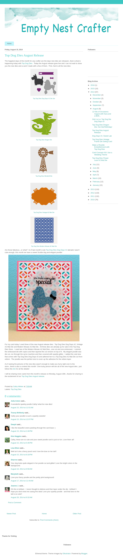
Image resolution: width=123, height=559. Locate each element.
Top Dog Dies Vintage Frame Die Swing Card (102, 140)
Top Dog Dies (27, 63)
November (97, 98)
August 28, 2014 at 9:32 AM (21, 497)
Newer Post (11, 514)
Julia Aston (15, 401)
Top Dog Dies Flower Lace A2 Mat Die (100, 159)
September (97, 105)
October (96, 102)
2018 (93, 85)
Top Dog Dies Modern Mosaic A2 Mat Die (44, 246)
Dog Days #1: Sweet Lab (102, 136)
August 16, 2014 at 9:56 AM (21, 469)
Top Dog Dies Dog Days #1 (56, 250)
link (14, 369)
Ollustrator (67, 554)
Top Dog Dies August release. (33, 376)
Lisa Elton (15, 448)
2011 (93, 196)
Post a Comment (14, 503)
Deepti (13, 424)
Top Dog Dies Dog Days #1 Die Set (44, 98)
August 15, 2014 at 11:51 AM (22, 408)
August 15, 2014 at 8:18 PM (21, 455)
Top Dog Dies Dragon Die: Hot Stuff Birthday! (102, 126)
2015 (93, 89)
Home (9, 44)
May (95, 171)
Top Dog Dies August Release (100, 131)
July (94, 164)
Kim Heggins (16, 436)
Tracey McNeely (17, 413)
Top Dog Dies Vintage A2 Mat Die (44, 212)
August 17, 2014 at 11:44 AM (22, 481)
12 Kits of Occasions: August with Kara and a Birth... (101, 114)
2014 (93, 92)
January (96, 185)
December (97, 95)
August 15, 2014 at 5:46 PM (21, 443)
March (95, 178)
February (96, 182)
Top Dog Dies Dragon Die (44, 140)
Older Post (77, 514)
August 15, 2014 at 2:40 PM (21, 431)
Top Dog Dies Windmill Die (44, 176)
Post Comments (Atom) (49, 520)
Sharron (14, 460)
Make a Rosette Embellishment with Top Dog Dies (100, 147)
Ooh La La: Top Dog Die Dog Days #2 (101, 120)
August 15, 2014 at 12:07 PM (22, 419)
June (95, 168)
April (95, 175)
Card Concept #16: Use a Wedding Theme (102, 154)
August (96, 109)
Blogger (84, 554)
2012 (93, 193)
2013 (93, 189)
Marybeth (15, 474)
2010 (93, 200)
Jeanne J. (15, 486)
